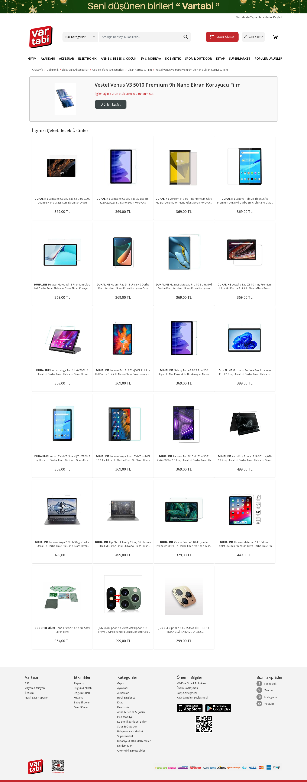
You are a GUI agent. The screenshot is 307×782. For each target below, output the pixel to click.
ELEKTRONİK (87, 58)
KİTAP (220, 58)
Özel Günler (81, 707)
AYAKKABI (48, 58)
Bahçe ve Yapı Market (130, 731)
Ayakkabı (122, 688)
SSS (27, 683)
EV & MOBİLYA (150, 58)
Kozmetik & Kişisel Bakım (132, 721)
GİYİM (32, 58)
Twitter (264, 690)
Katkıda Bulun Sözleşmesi (192, 697)
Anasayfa (37, 70)
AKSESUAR (66, 58)
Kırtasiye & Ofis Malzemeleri (134, 741)
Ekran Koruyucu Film (140, 70)
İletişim (29, 693)
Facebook (266, 683)
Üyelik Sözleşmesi (187, 688)
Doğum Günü (82, 693)
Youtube (265, 703)
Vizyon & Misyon (35, 688)
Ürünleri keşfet (111, 104)
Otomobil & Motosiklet (131, 750)
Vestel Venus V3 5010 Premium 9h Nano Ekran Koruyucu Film (191, 70)
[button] (252, 37)
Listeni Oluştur (221, 37)
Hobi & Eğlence (126, 697)
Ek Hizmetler (124, 746)
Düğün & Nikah (83, 688)
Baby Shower (82, 702)
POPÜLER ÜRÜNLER (268, 58)
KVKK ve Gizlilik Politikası (191, 683)
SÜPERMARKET (240, 58)
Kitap (120, 702)
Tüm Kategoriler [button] (75, 37)
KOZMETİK (173, 58)
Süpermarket (125, 736)
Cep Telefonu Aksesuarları (108, 70)
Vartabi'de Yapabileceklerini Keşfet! (259, 17)
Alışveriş (79, 683)
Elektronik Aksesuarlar (75, 70)
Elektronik (52, 70)
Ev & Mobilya (125, 717)
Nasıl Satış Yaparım (36, 697)
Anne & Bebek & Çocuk (131, 712)
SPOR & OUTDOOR (198, 58)
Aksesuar (123, 693)
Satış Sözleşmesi (187, 693)
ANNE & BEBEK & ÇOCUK (118, 58)
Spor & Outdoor (127, 726)
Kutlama (79, 697)
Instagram (266, 697)
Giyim (120, 683)
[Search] (145, 37)
